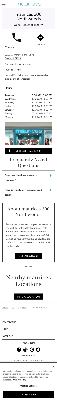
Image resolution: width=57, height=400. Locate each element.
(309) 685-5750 (13, 70)
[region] (28, 381)
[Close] (53, 366)
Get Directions (28, 256)
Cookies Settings (28, 386)
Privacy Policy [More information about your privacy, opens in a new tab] (19, 380)
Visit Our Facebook (24, 151)
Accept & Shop (28, 394)
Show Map (28, 267)
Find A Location (28, 296)
